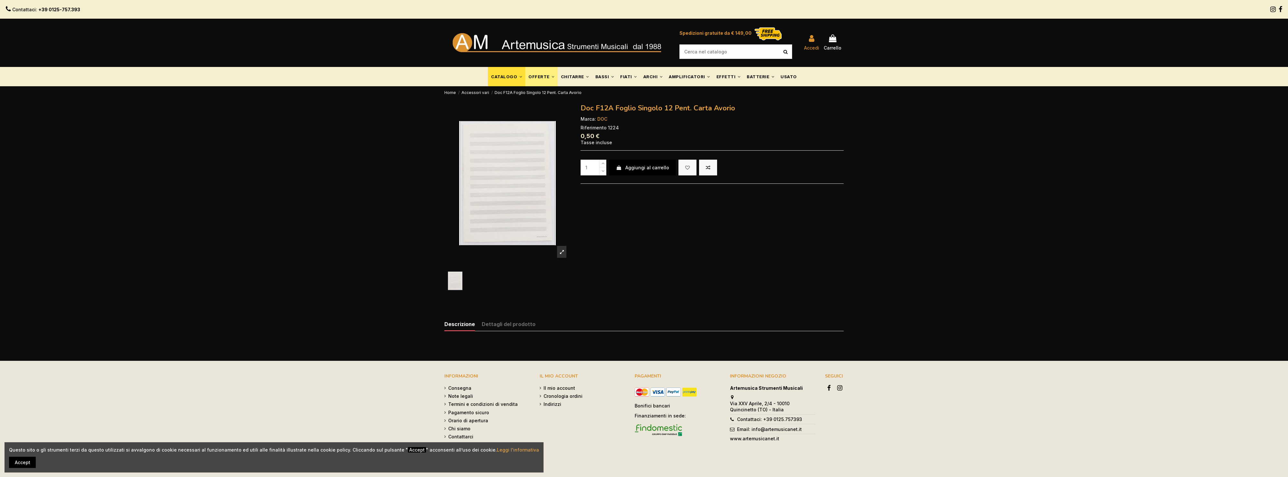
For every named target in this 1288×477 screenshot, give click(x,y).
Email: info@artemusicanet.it (769, 429)
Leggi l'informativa (518, 450)
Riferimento (594, 127)
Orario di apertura (468, 420)
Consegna (459, 388)
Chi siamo (459, 428)
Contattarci (460, 436)
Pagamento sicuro (468, 412)
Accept (22, 462)
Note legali (460, 396)
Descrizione (459, 324)
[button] (506, 76)
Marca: (588, 119)
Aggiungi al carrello (642, 167)
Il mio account (559, 388)
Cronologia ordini (563, 396)
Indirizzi (552, 404)
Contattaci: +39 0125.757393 (769, 419)
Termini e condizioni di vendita (483, 404)
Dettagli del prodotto (508, 324)
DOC (602, 119)
